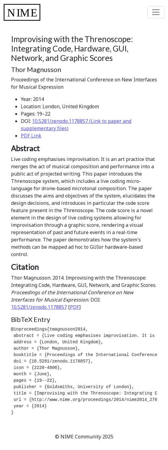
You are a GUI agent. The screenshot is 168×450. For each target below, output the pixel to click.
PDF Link (31, 135)
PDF (74, 307)
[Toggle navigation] (155, 12)
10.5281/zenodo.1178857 (39, 307)
